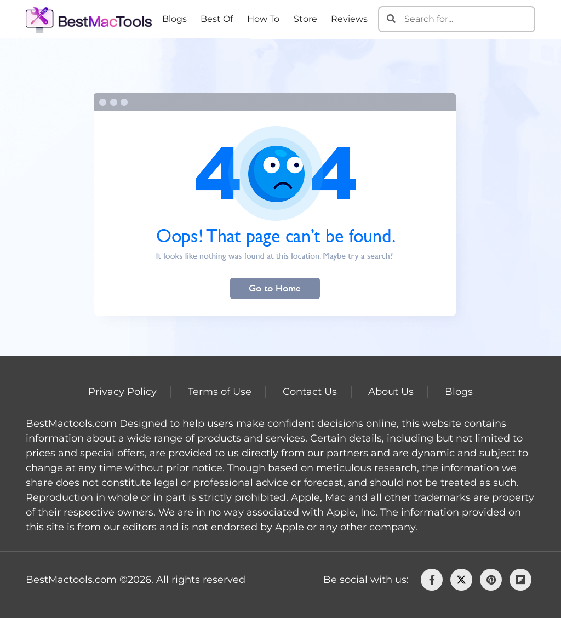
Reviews (349, 19)
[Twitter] (461, 580)
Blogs (174, 19)
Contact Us (310, 392)
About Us (391, 392)
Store (305, 19)
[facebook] (432, 580)
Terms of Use (219, 392)
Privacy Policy (122, 392)
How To (263, 19)
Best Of (217, 19)
